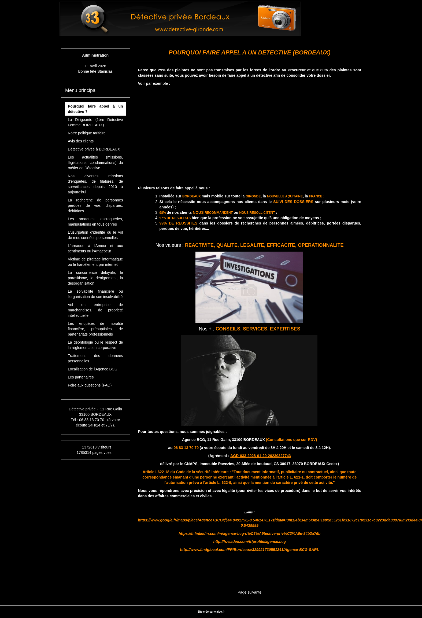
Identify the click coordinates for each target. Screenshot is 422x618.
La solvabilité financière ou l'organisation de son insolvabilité (95, 294)
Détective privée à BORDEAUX (94, 149)
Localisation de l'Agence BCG (92, 369)
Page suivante (249, 592)
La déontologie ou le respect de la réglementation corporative (95, 345)
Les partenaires (81, 377)
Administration (95, 55)
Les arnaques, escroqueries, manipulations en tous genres (95, 221)
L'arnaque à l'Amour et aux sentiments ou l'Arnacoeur (95, 248)
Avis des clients (81, 141)
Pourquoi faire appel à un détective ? (95, 109)
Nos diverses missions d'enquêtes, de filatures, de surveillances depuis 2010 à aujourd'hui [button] (95, 184)
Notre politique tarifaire (87, 133)
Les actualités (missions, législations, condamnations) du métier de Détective (95, 162)
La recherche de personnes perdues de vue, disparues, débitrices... (95, 205)
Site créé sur (211, 611)
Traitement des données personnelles (95, 358)
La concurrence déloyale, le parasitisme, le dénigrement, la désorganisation (95, 277)
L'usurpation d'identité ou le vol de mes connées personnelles (95, 235)
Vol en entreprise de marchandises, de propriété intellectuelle (95, 310)
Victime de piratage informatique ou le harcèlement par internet (95, 262)
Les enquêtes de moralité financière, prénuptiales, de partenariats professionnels (95, 328)
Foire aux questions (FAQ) (90, 385)
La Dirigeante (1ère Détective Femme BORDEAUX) (95, 122)
